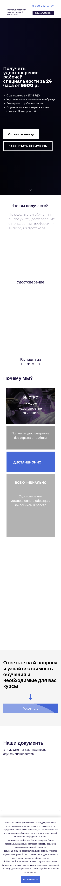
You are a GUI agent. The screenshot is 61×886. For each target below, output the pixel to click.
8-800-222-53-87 (43, 5)
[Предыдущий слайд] (1, 809)
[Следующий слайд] (59, 809)
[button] (43, 13)
